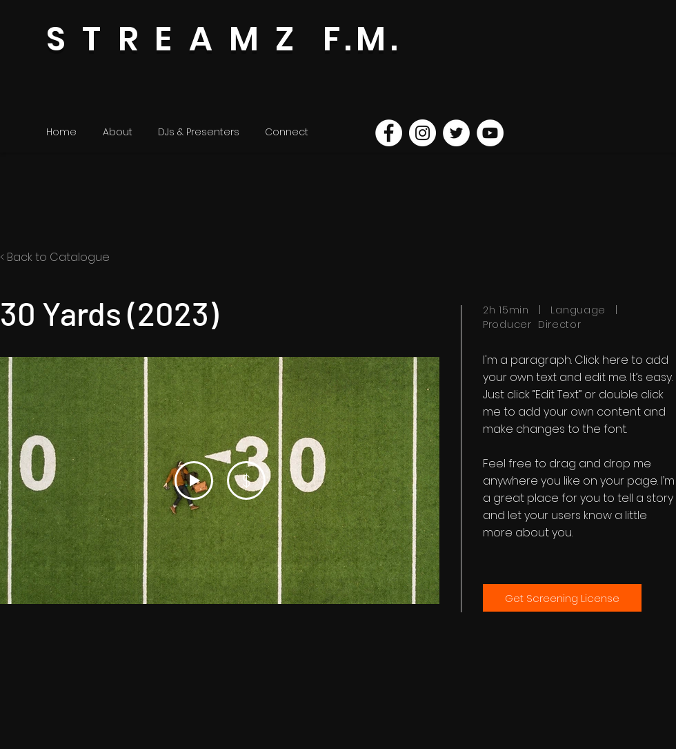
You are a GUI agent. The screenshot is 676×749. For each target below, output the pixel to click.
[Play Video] (194, 480)
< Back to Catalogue (55, 257)
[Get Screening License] (562, 598)
